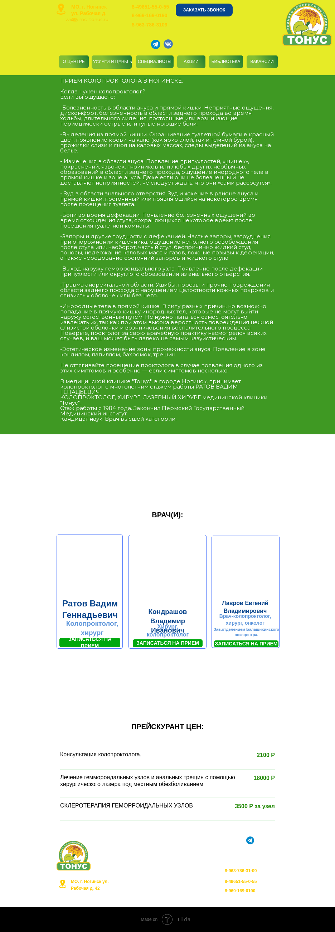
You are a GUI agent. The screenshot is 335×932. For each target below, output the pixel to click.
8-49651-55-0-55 (150, 7)
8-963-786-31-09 (241, 870)
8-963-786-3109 (150, 25)
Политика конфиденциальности (167, 882)
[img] (61, 9)
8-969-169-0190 (150, 15)
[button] (204, 10)
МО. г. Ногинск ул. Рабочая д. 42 (89, 13)
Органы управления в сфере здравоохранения (169, 899)
